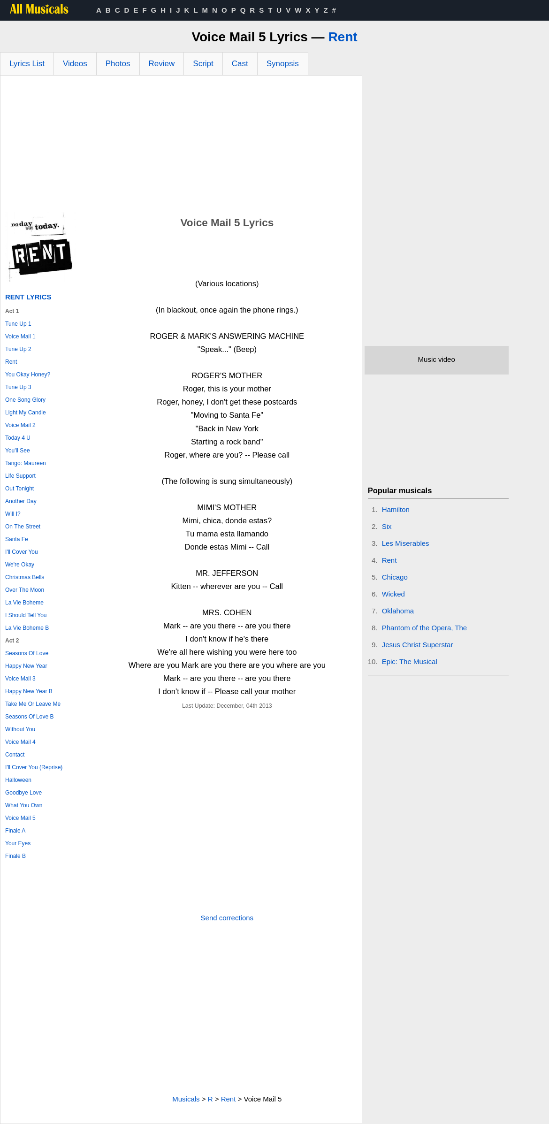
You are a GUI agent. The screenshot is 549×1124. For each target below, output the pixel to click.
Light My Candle (25, 412)
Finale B (15, 856)
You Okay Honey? (27, 374)
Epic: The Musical (409, 661)
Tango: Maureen (25, 463)
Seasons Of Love (26, 653)
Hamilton (396, 509)
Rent (342, 37)
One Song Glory (25, 400)
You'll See (17, 450)
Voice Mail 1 (20, 336)
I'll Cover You (21, 552)
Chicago (395, 577)
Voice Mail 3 (20, 678)
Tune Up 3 (18, 387)
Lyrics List (27, 63)
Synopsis (283, 63)
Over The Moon (24, 590)
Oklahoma (398, 611)
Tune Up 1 (18, 324)
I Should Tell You (26, 615)
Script (203, 63)
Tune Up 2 (18, 349)
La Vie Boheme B (27, 628)
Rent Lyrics (28, 297)
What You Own (23, 805)
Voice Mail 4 (20, 742)
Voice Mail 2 (20, 425)
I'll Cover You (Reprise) (33, 767)
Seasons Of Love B (29, 716)
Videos (75, 63)
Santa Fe (16, 539)
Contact (14, 754)
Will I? (13, 514)
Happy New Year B (29, 691)
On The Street (22, 526)
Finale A (15, 830)
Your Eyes (17, 843)
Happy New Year (26, 666)
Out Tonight (19, 488)
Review (162, 63)
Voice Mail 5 (20, 818)
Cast (240, 63)
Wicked (393, 594)
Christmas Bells (24, 577)
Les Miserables (405, 543)
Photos (118, 63)
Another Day (21, 501)
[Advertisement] (181, 146)
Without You (20, 729)
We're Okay (19, 564)
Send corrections (227, 918)
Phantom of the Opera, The (424, 628)
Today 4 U (17, 438)
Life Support (20, 476)
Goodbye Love (23, 792)
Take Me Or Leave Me (33, 704)
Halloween (18, 780)
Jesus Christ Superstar (417, 645)
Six (387, 526)
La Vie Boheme (24, 602)
